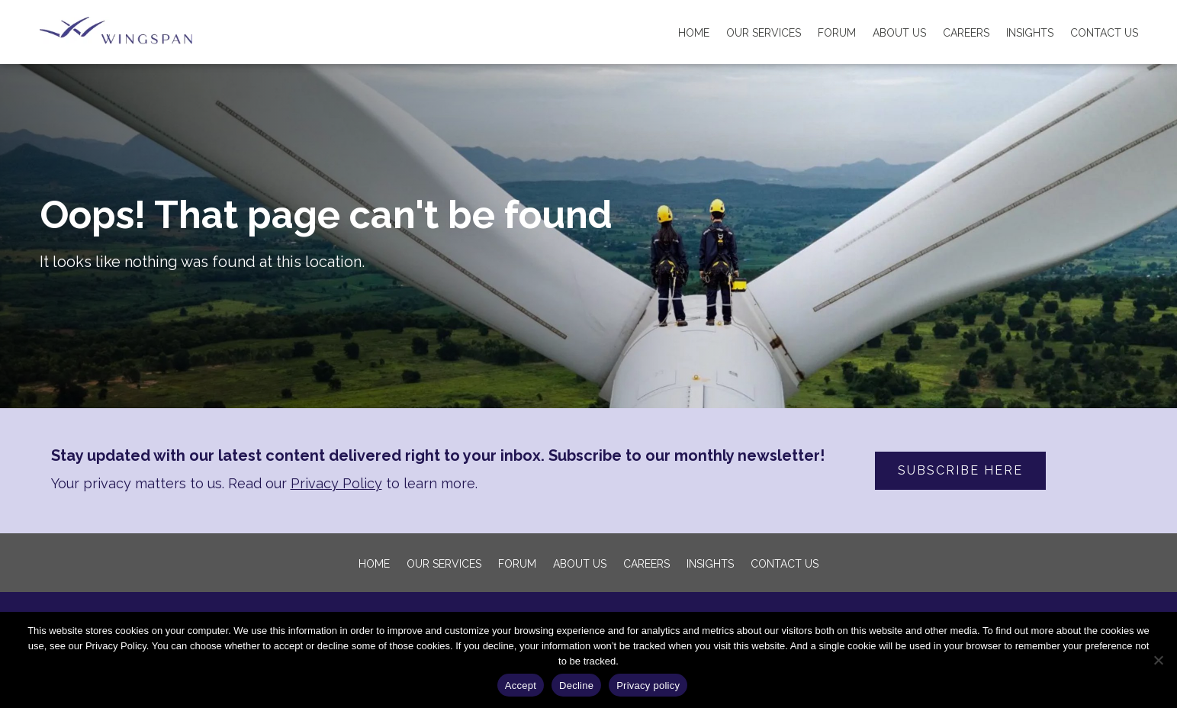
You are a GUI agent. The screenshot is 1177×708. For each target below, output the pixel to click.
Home (693, 33)
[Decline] (1158, 660)
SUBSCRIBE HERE (960, 470)
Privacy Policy (336, 483)
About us (899, 33)
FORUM (837, 33)
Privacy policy (648, 685)
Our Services (763, 33)
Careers (966, 33)
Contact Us (1104, 33)
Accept (520, 685)
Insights (1029, 33)
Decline (576, 685)
